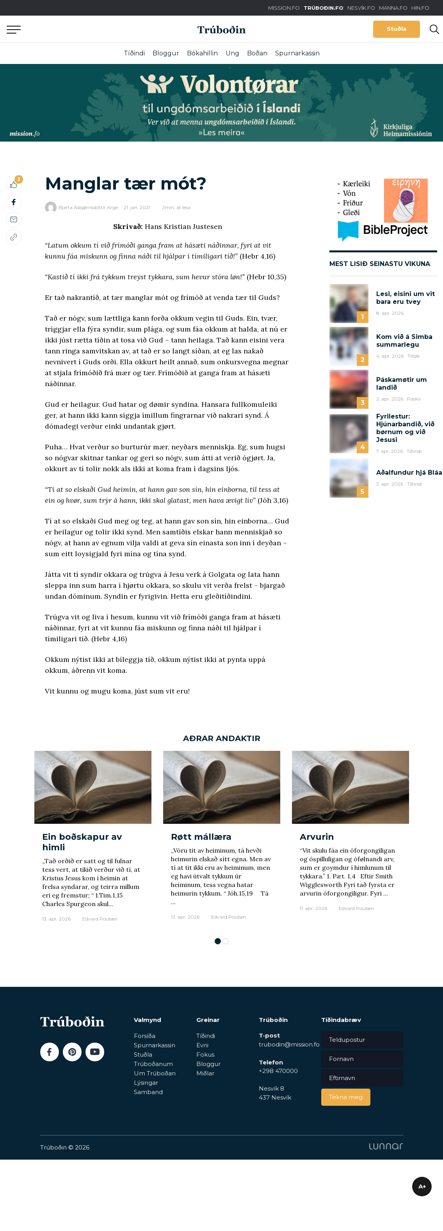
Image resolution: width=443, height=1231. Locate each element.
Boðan (257, 53)
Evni (202, 1045)
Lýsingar (146, 1082)
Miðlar (205, 1073)
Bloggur (166, 53)
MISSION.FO (284, 8)
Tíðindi (134, 53)
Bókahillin (202, 53)
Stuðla (396, 28)
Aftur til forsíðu (72, 29)
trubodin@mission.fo (289, 1044)
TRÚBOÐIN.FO (323, 8)
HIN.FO (420, 8)
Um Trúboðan (155, 1073)
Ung (232, 53)
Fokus (205, 1054)
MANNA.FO (393, 8)
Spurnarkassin (297, 53)
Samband (148, 1092)
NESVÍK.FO (361, 8)
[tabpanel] (92, 840)
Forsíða (144, 1035)
